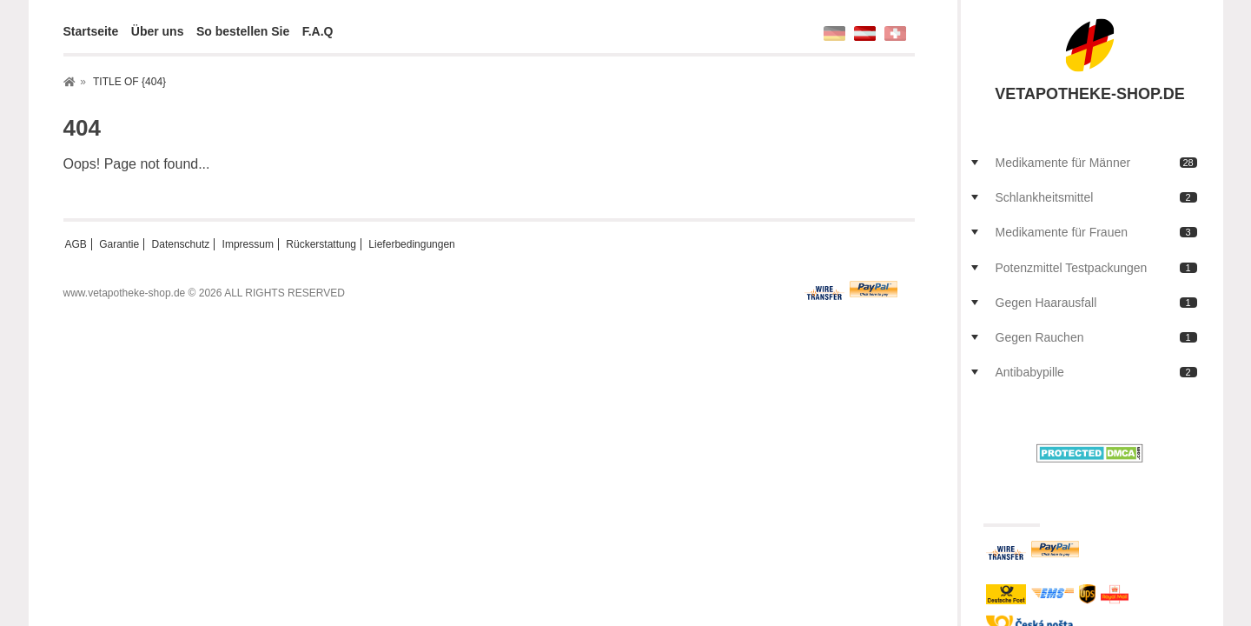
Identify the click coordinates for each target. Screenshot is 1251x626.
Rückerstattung (321, 244)
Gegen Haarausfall (1096, 303)
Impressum (248, 244)
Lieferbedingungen (411, 244)
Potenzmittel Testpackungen (1096, 268)
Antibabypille (1096, 372)
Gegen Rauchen (1096, 337)
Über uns (157, 31)
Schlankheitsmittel (1096, 197)
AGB (76, 244)
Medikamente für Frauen (1096, 232)
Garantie (119, 244)
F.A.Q (318, 31)
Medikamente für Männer (1096, 163)
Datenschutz (181, 244)
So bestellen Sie (242, 31)
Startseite (91, 31)
